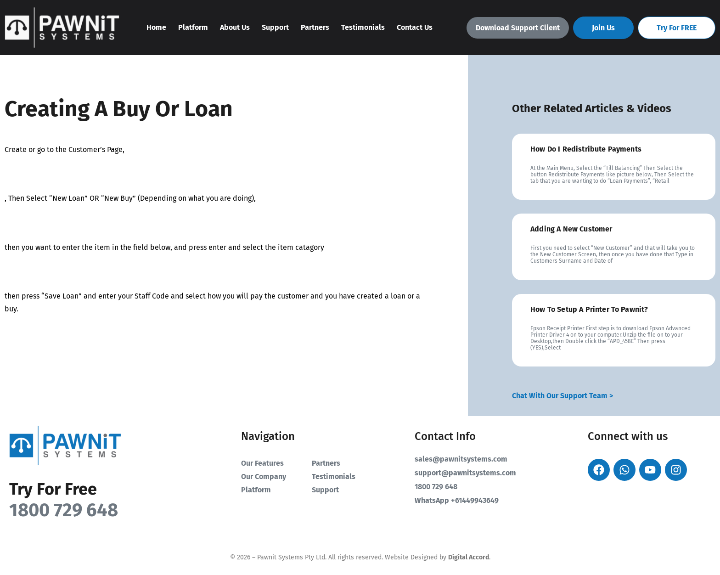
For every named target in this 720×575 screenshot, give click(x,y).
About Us (235, 27)
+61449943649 (475, 500)
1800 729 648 (63, 510)
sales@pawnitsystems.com (461, 459)
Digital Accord (468, 557)
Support (275, 27)
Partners (315, 27)
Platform (193, 27)
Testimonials (363, 27)
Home (156, 27)
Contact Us (415, 27)
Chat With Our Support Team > (562, 395)
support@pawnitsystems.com (465, 472)
